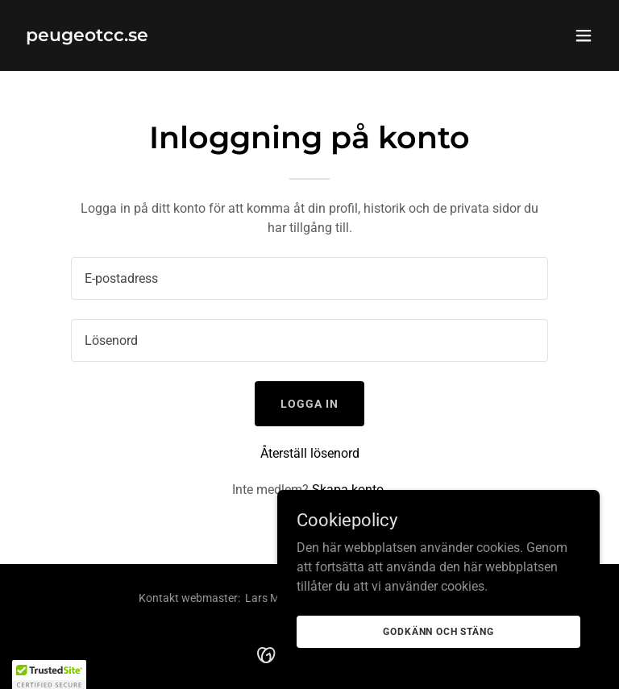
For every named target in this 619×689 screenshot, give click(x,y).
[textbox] (309, 278)
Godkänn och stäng (438, 631)
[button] (583, 35)
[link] (87, 36)
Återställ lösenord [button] (309, 453)
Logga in (309, 403)
